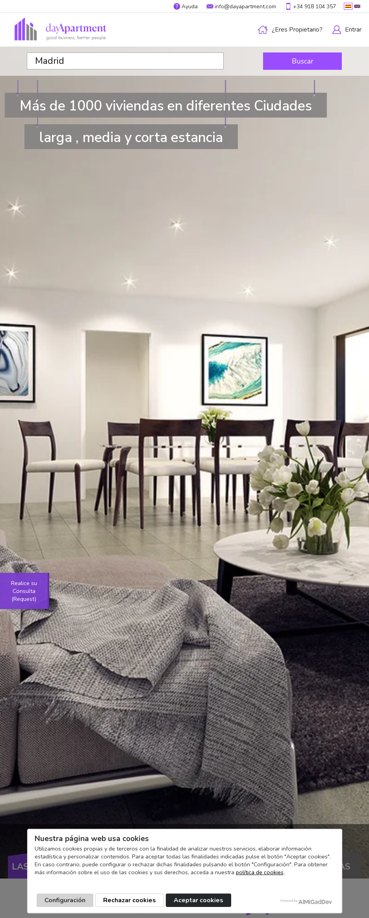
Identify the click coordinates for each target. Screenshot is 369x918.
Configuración (65, 900)
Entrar (353, 29)
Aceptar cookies (198, 900)
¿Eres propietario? (297, 29)
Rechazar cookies (129, 900)
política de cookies (260, 872)
